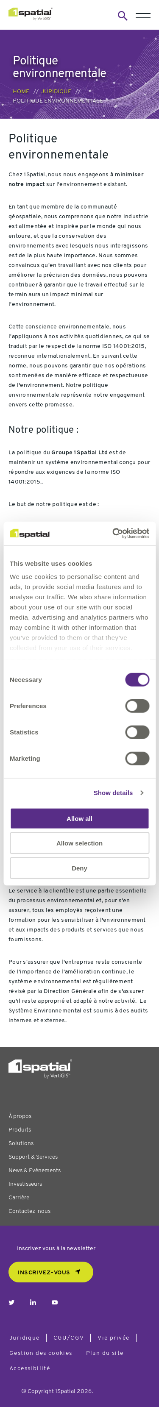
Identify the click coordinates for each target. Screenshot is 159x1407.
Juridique (56, 92)
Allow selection (79, 843)
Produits (19, 1130)
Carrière (18, 1198)
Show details (113, 792)
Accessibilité (29, 1368)
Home (21, 92)
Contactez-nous (29, 1211)
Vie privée (113, 1338)
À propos (19, 1116)
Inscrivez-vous (44, 1273)
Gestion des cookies (41, 1353)
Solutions (20, 1143)
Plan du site (105, 1353)
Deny (79, 867)
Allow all (79, 818)
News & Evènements (34, 1171)
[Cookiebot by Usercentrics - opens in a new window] (113, 533)
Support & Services (33, 1157)
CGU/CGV (68, 1338)
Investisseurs (25, 1184)
